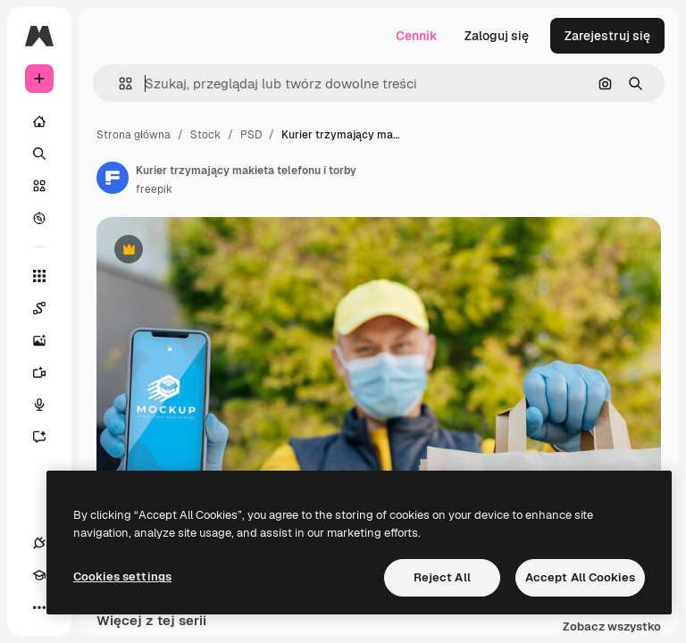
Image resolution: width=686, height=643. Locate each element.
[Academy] (39, 575)
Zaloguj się (496, 36)
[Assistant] (48, 436)
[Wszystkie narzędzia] (39, 276)
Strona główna (133, 135)
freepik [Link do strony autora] (154, 189)
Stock (205, 135)
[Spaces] (48, 308)
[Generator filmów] (48, 372)
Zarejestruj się (607, 36)
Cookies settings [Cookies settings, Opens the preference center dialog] (122, 576)
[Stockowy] (39, 185)
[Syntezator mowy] (48, 404)
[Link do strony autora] (112, 178)
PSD (251, 135)
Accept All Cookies (580, 577)
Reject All (442, 577)
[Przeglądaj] (39, 218)
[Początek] (39, 121)
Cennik (417, 36)
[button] (118, 83)
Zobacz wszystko (612, 627)
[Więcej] (39, 607)
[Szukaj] (39, 153)
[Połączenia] (39, 543)
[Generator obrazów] (48, 340)
